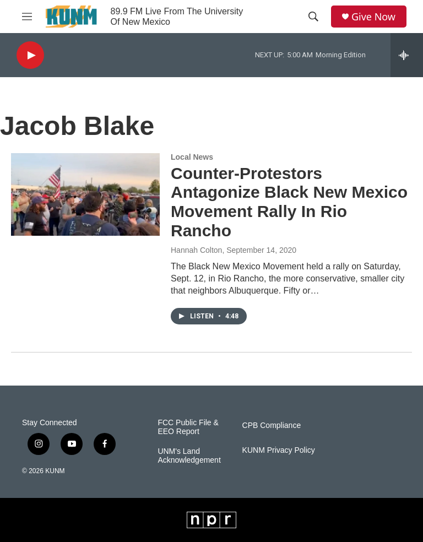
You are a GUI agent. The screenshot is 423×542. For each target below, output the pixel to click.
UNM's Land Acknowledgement (189, 455)
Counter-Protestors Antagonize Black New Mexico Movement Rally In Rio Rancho (289, 202)
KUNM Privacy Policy (278, 450)
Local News (192, 157)
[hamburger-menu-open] (27, 17)
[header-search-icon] (313, 16)
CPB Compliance (271, 425)
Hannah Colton (196, 250)
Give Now (373, 17)
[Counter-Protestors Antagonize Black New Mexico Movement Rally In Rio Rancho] (85, 194)
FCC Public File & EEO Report (188, 427)
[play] (30, 55)
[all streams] (407, 55)
